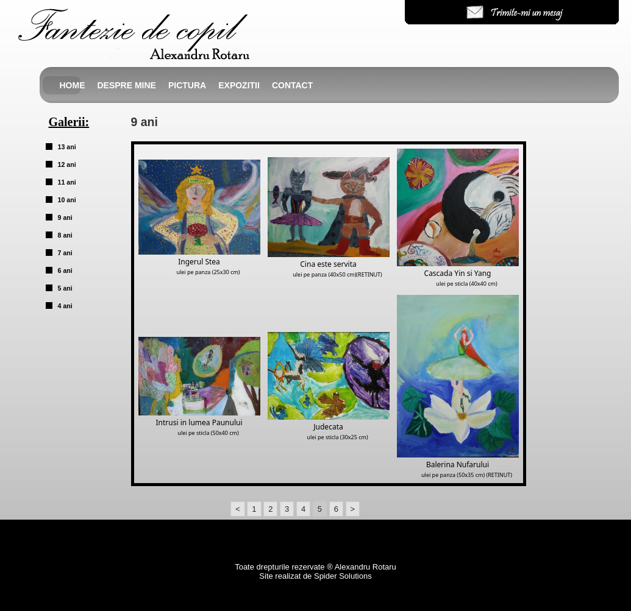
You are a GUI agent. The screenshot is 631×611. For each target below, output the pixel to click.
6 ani (65, 270)
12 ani (67, 164)
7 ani (65, 252)
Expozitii (239, 85)
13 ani (67, 146)
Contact (292, 85)
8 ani (65, 235)
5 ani (65, 288)
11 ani (67, 182)
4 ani (65, 305)
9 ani (65, 217)
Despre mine (127, 85)
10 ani (67, 199)
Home (72, 85)
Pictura (187, 85)
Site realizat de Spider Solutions (315, 576)
